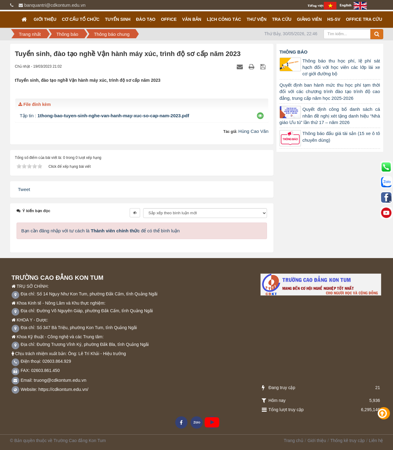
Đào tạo (145, 19)
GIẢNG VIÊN (309, 19)
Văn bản (191, 19)
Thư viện (256, 19)
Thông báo (294, 51)
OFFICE (168, 19)
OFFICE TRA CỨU (364, 19)
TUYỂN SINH (117, 19)
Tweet (24, 189)
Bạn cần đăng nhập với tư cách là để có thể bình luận (100, 230)
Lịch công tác (224, 19)
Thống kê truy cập (347, 440)
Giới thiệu (45, 19)
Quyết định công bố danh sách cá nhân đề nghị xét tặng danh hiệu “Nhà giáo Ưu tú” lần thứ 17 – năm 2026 (330, 116)
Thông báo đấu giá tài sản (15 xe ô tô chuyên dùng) (341, 136)
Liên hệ (376, 440)
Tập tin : (104, 115)
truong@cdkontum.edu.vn (60, 380)
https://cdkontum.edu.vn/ (63, 389)
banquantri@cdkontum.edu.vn (54, 5)
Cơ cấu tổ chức (80, 19)
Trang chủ (293, 440)
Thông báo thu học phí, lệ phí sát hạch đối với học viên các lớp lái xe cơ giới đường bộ (341, 67)
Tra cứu (281, 19)
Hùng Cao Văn (253, 131)
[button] (260, 115)
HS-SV (333, 19)
